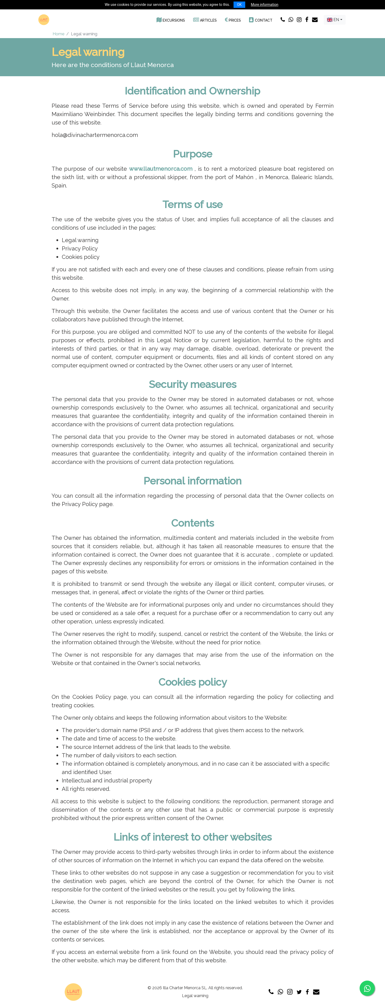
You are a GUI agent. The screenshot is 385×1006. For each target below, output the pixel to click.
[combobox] (334, 20)
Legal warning (195, 995)
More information (264, 5)
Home (58, 34)
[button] (171, 19)
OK (239, 5)
